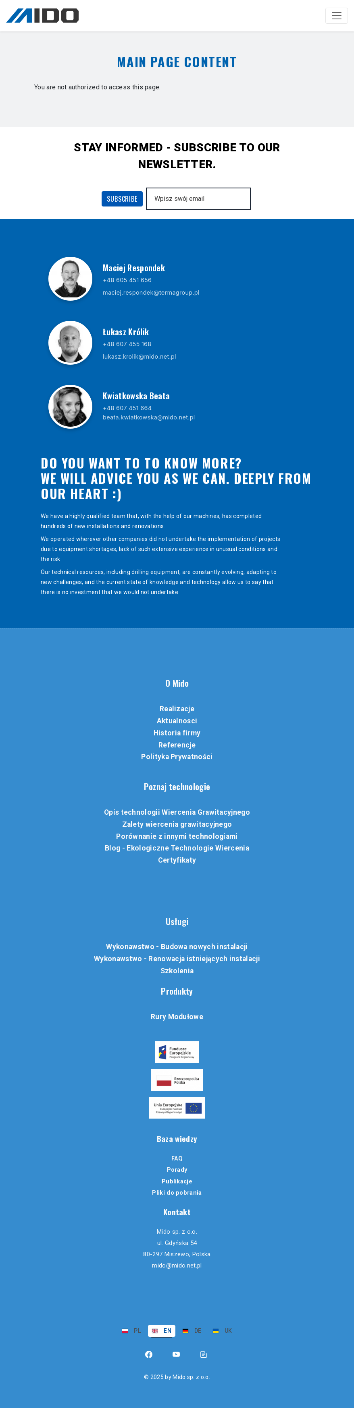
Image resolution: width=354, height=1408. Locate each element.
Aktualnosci (177, 721)
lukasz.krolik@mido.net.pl (139, 356)
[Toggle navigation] (336, 16)
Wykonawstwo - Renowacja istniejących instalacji (177, 959)
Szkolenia (177, 971)
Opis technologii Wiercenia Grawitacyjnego (177, 812)
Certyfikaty (177, 860)
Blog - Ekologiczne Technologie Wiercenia (177, 848)
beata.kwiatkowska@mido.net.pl (149, 417)
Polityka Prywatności (176, 757)
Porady (177, 1169)
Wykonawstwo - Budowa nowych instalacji (177, 947)
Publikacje (177, 1181)
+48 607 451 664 (127, 408)
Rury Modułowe (177, 1017)
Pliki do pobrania (177, 1192)
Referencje (177, 745)
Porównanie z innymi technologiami (177, 836)
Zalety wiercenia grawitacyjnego (177, 824)
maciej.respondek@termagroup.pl (151, 292)
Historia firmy (177, 733)
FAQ (177, 1158)
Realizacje (177, 709)
